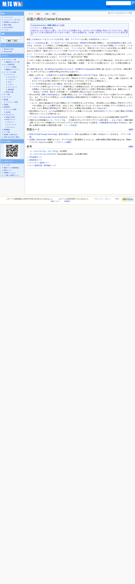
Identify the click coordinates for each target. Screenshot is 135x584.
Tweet (108, 7)
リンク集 (7, 132)
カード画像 (69, 125)
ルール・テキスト (54, 120)
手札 (62, 39)
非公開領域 (67, 97)
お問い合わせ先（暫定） (12, 137)
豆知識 (6, 104)
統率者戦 (11, 89)
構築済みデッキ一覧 (12, 62)
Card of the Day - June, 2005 (45, 151)
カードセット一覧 (10, 59)
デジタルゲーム (9, 114)
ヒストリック (11, 124)
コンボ (45, 46)
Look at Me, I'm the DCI (51, 117)
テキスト (48, 78)
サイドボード (64, 57)
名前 (35, 39)
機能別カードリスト (12, 69)
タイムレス (11, 127)
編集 (131, 129)
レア (54, 165)
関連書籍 (7, 129)
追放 (94, 39)
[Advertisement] (39, 180)
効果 (51, 75)
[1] (125, 116)
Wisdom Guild (8, 49)
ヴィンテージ (12, 87)
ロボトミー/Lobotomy (35, 43)
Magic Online (10, 117)
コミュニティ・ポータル (12, 20)
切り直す (79, 123)
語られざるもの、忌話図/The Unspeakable (78, 69)
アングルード (34, 117)
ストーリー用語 (11, 109)
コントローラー (85, 75)
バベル (34, 87)
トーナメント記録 (10, 72)
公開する (37, 78)
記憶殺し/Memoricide (37, 140)
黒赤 (60, 134)
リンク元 (7, 165)
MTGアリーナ (10, 119)
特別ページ (7, 170)
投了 (66, 84)
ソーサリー (103, 39)
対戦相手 (83, 43)
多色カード (68, 134)
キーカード (62, 43)
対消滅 (128, 111)
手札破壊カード (35, 157)
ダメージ (107, 134)
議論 (38, 14)
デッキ (53, 43)
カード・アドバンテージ (36, 54)
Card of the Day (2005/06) (44, 154)
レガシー (11, 84)
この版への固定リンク (11, 175)
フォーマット (10, 74)
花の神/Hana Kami (52, 69)
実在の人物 (9, 92)
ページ (30, 14)
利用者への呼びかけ (10, 134)
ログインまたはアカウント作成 (121, 13)
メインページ (8, 17)
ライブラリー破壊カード (39, 163)
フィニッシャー (57, 51)
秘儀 (32, 69)
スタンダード (12, 77)
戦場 (113, 43)
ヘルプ (6, 30)
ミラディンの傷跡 (63, 142)
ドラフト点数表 (11, 67)
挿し (47, 51)
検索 (3, 34)
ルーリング (7, 97)
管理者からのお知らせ (11, 22)
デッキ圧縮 (117, 106)
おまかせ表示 (8, 27)
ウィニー (75, 48)
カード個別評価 (9, 64)
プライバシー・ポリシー (102, 199)
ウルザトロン (74, 51)
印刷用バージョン (10, 173)
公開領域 (51, 108)
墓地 (67, 39)
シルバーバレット (57, 87)
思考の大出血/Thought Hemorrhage (43, 134)
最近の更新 (7, 25)
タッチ (117, 46)
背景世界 (7, 107)
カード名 (82, 95)
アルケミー (11, 122)
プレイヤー (50, 39)
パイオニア (11, 79)
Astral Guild (8, 51)
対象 (101, 75)
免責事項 (67, 201)
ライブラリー (76, 39)
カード (42, 39)
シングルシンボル (96, 46)
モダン (10, 82)
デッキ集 (7, 94)
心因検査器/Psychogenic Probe (111, 123)
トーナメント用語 (12, 102)
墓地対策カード (35, 160)
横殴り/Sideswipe (49, 95)
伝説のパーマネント (107, 111)
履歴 (53, 14)
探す (63, 75)
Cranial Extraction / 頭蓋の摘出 (43, 25)
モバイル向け (6, 141)
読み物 (8, 112)
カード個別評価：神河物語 (40, 165)
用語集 (6, 99)
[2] (127, 116)
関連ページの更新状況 (11, 168)
